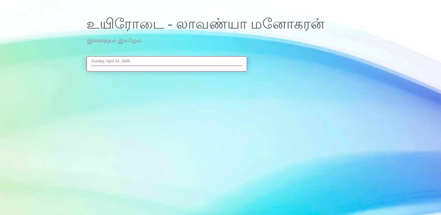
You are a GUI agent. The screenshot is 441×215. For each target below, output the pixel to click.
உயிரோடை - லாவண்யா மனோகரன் (206, 24)
